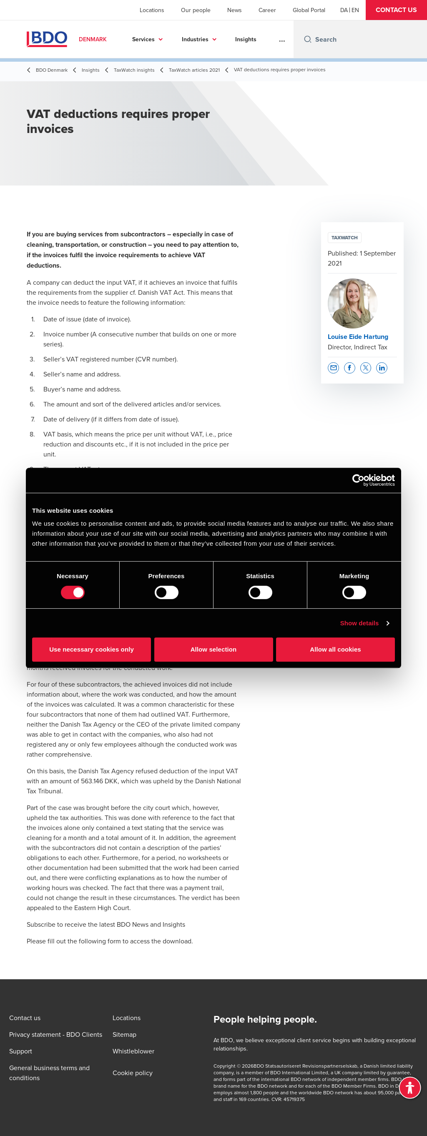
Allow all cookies (335, 649)
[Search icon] (308, 39)
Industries (195, 39)
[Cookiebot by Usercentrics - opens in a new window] (358, 480)
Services (143, 39)
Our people (196, 10)
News (234, 10)
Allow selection (214, 649)
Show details (359, 623)
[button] (396, 10)
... (282, 39)
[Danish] (344, 10)
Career (267, 10)
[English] (355, 10)
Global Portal (309, 10)
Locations (152, 10)
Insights (245, 39)
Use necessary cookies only (91, 649)
